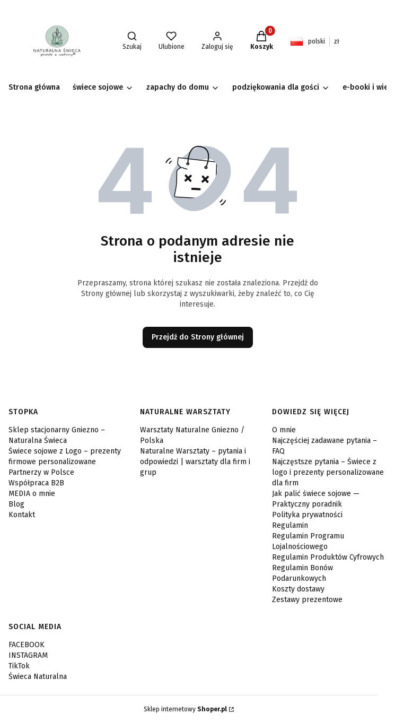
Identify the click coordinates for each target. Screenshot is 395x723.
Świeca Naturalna (37, 676)
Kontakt (21, 514)
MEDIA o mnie (31, 493)
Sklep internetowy (185, 709)
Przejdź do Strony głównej (198, 337)
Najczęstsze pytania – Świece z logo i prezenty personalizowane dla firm (328, 472)
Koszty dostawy (298, 589)
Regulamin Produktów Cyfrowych (328, 557)
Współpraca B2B (36, 482)
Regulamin (290, 525)
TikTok (19, 665)
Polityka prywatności (307, 514)
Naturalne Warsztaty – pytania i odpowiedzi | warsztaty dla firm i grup (195, 462)
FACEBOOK (26, 644)
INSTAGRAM (28, 655)
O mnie (284, 429)
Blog (16, 504)
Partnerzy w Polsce (41, 472)
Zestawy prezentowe (307, 599)
